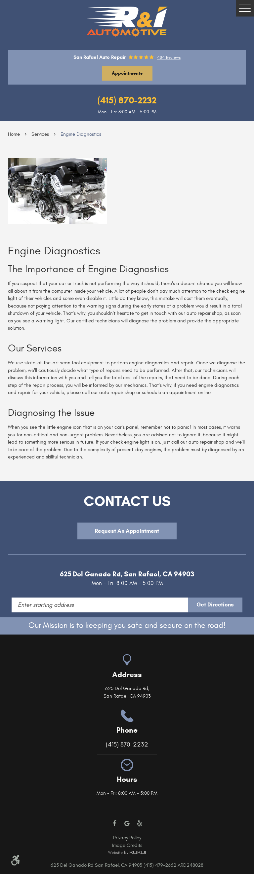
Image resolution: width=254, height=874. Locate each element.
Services (40, 134)
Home (14, 134)
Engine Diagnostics (81, 134)
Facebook (114, 823)
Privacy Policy (127, 838)
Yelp (139, 823)
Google (127, 823)
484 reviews (169, 57)
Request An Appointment (127, 531)
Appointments (127, 73)
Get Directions (215, 604)
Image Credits (127, 845)
